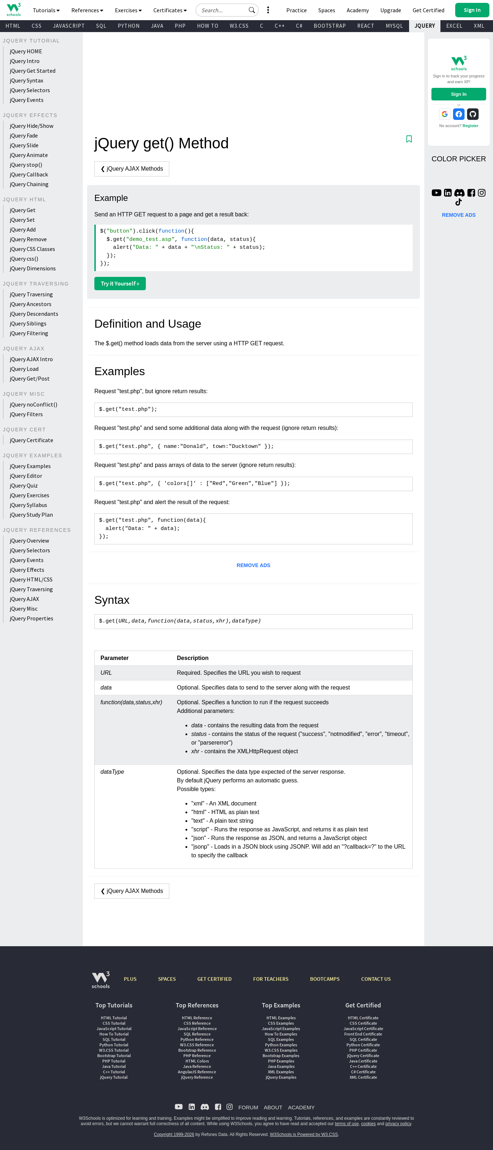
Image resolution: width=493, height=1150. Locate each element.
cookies (368, 1123)
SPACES (167, 978)
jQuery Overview (29, 540)
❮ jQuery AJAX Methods (131, 169)
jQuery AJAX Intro (31, 359)
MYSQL (394, 25)
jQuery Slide (24, 145)
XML (479, 25)
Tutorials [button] (46, 10)
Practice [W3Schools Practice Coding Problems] (296, 10)
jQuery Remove (28, 239)
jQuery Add (23, 229)
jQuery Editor (26, 475)
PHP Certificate (363, 1050)
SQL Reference (197, 1034)
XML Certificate (363, 1077)
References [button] (87, 10)
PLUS (130, 978)
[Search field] (227, 10)
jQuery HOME (26, 51)
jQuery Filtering (29, 333)
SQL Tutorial (114, 1039)
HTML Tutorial (114, 1017)
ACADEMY (301, 1107)
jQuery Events (27, 99)
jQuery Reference (197, 1077)
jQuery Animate (29, 154)
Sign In (458, 94)
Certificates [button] (170, 10)
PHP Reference (197, 1055)
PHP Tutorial (113, 1061)
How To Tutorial (114, 1034)
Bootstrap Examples (281, 1055)
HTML (13, 25)
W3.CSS (239, 25)
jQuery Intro (25, 60)
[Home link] (13, 9)
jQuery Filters (26, 414)
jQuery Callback (29, 174)
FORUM (248, 1107)
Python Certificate (363, 1044)
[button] (252, 10)
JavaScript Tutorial (114, 1028)
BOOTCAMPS (325, 978)
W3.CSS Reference (197, 1044)
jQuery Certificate (31, 440)
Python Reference (197, 1039)
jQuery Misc (23, 608)
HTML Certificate (363, 1017)
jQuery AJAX (24, 598)
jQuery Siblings (28, 323)
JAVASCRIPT (69, 25)
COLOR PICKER (458, 159)
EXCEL (454, 25)
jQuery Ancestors (30, 303)
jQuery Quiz (24, 485)
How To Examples (281, 1034)
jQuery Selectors (30, 90)
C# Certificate (363, 1071)
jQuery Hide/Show (31, 125)
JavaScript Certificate (363, 1028)
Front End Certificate (363, 1034)
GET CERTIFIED (214, 978)
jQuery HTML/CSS (31, 579)
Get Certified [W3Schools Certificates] (428, 10)
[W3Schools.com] (100, 983)
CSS (37, 25)
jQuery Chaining (29, 184)
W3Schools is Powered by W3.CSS (304, 1134)
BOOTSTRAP (330, 25)
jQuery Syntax (26, 80)
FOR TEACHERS (270, 978)
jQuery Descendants (34, 313)
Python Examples (281, 1044)
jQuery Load (24, 368)
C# (299, 25)
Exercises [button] (128, 10)
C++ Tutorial (114, 1071)
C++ (280, 25)
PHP (180, 25)
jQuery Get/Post (30, 378)
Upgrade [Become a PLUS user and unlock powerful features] (390, 10)
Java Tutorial (114, 1066)
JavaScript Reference (197, 1028)
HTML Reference (197, 1017)
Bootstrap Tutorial (114, 1055)
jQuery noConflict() (33, 404)
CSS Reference (197, 1023)
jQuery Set (22, 219)
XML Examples (281, 1071)
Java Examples (281, 1066)
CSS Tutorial (114, 1023)
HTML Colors (197, 1061)
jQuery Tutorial (113, 1077)
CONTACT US (376, 978)
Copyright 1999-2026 (174, 1134)
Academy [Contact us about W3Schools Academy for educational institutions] (358, 10)
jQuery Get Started (32, 70)
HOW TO (208, 25)
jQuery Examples (30, 466)
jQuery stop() (26, 164)
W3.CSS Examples (281, 1050)
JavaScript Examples (281, 1028)
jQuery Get (23, 210)
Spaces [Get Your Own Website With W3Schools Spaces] (326, 10)
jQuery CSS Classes (32, 248)
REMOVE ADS (253, 565)
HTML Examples (281, 1017)
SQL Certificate (363, 1039)
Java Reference (197, 1066)
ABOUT (273, 1107)
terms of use (347, 1123)
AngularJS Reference (197, 1071)
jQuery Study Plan (31, 514)
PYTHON (129, 25)
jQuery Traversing (31, 294)
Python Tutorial (113, 1044)
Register (470, 125)
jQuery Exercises (29, 495)
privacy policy (398, 1123)
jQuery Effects (27, 569)
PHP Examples (281, 1061)
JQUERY (424, 25)
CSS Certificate (363, 1023)
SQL (101, 25)
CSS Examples (281, 1023)
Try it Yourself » (120, 283)
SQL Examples (281, 1039)
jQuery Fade (24, 135)
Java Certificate (363, 1061)
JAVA (157, 25)
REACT (366, 25)
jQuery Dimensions (33, 268)
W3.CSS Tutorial (114, 1050)
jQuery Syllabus (28, 504)
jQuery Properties (31, 618)
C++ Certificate (363, 1066)
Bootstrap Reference (197, 1050)
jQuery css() (24, 258)
